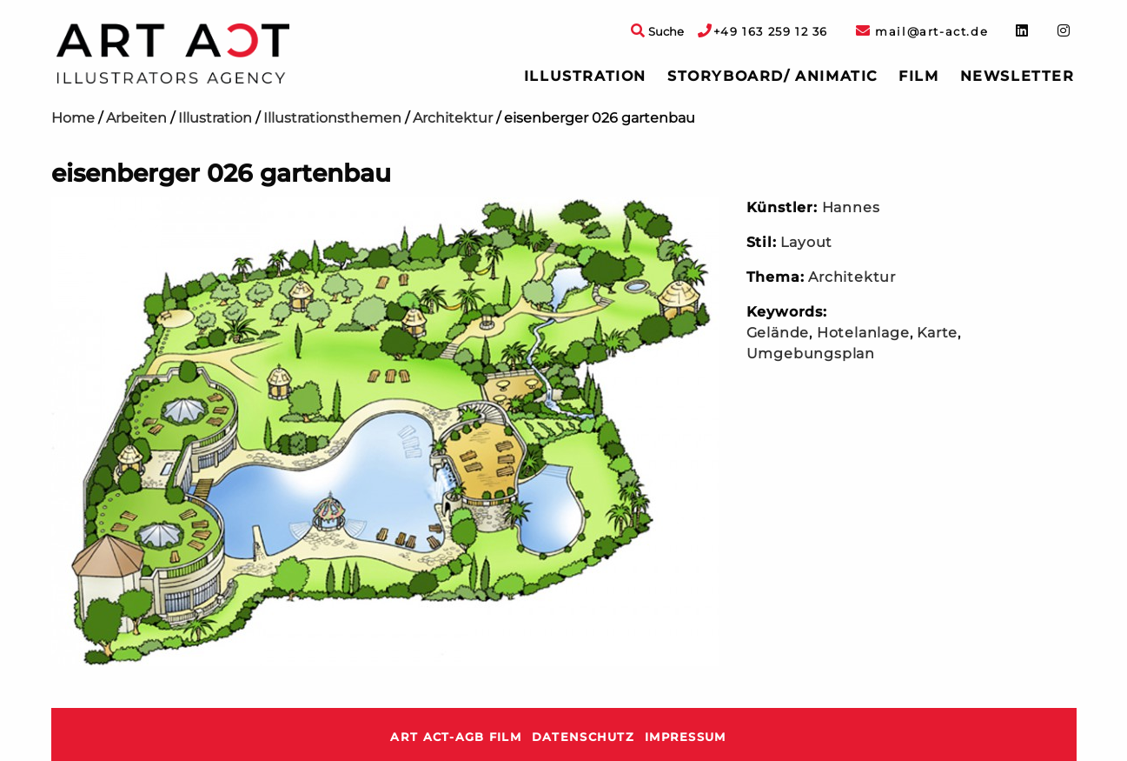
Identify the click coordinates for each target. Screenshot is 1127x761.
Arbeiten (136, 118)
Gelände (778, 332)
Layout (806, 242)
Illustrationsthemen (332, 118)
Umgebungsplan (810, 353)
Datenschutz (583, 737)
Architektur (453, 118)
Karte (937, 332)
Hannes (851, 207)
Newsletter (1017, 76)
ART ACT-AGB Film (455, 737)
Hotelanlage (863, 332)
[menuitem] (585, 76)
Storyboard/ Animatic (772, 76)
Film (918, 76)
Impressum (685, 737)
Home (73, 118)
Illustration (585, 76)
